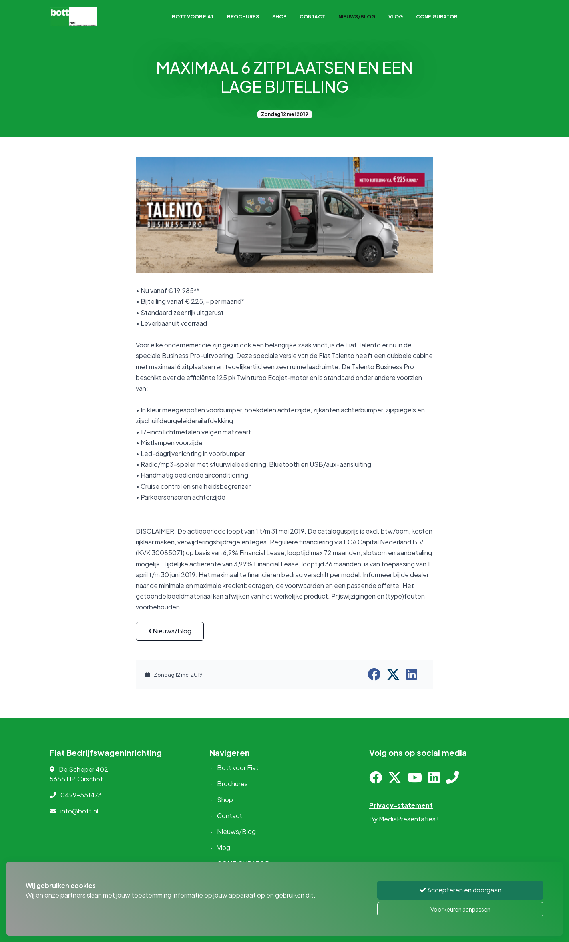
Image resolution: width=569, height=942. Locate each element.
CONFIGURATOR (436, 17)
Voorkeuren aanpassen (460, 909)
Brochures (243, 17)
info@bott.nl (79, 811)
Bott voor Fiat (193, 17)
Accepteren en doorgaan (460, 890)
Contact (312, 17)
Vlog (395, 17)
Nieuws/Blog (356, 17)
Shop (279, 17)
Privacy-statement (401, 805)
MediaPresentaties (407, 819)
